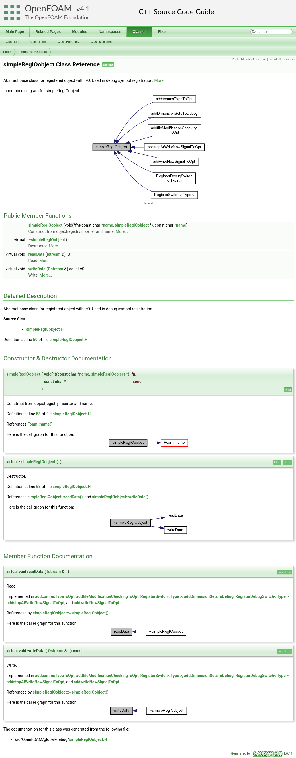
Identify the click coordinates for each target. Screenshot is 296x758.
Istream (54, 254)
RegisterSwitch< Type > (161, 596)
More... (160, 80)
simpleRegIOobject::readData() (55, 497)
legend (148, 203)
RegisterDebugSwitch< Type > (262, 596)
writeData (37, 269)
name (108, 225)
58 (38, 414)
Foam (7, 51)
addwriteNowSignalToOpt (96, 602)
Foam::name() (39, 424)
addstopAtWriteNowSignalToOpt (35, 602)
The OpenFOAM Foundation (57, 17)
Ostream (55, 269)
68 (38, 486)
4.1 (85, 9)
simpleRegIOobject (33, 51)
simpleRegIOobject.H (45, 329)
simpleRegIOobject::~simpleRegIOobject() (71, 613)
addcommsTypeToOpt (54, 596)
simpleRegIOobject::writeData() (120, 497)
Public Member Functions (249, 59)
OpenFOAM (48, 8)
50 (35, 339)
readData (36, 254)
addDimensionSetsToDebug (209, 596)
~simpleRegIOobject (46, 239)
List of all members (282, 59)
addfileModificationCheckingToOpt (107, 596)
